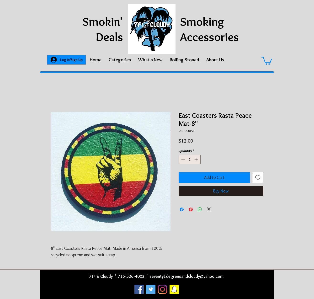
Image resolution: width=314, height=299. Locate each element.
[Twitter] (150, 289)
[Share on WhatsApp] (200, 209)
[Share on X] (209, 209)
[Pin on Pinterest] (191, 209)
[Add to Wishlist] (257, 177)
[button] (119, 59)
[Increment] (196, 159)
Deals (109, 37)
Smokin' (102, 21)
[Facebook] (139, 289)
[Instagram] (162, 289)
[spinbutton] (189, 159)
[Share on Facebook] (182, 209)
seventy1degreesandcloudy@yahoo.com (186, 276)
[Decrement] (182, 159)
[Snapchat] (174, 289)
